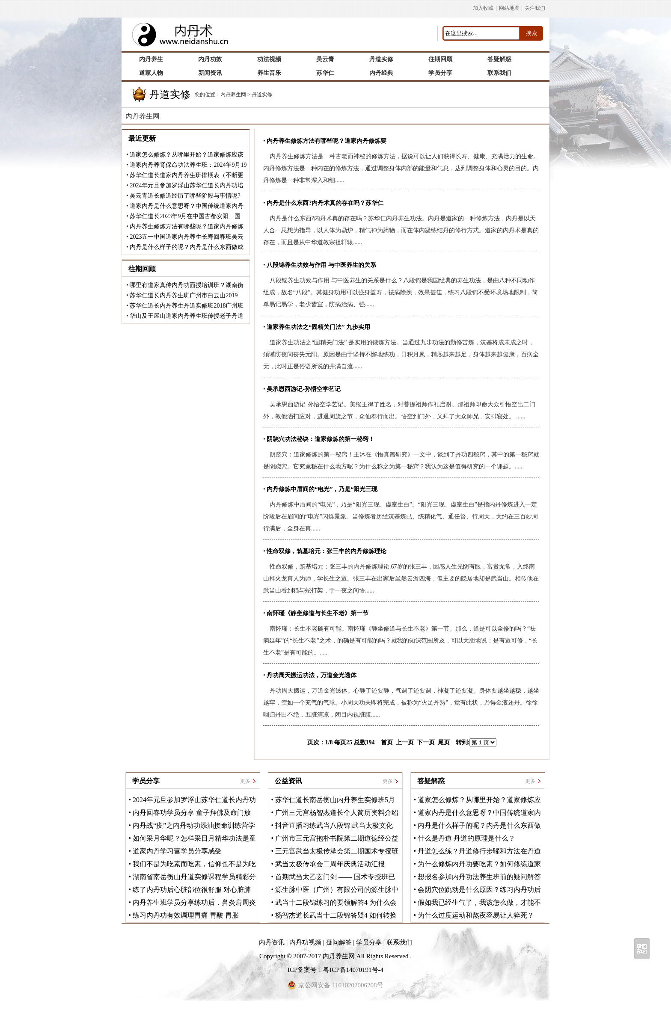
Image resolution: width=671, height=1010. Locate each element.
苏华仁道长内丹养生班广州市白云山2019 (184, 295)
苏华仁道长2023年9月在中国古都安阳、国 (185, 216)
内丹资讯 (272, 942)
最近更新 (142, 138)
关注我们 (535, 8)
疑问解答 (339, 942)
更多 (245, 781)
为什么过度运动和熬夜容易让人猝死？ (476, 915)
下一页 (426, 742)
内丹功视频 (305, 942)
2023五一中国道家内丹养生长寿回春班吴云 (186, 237)
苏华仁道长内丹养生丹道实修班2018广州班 (186, 305)
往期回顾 (142, 268)
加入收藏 (483, 8)
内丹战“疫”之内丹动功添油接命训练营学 (194, 825)
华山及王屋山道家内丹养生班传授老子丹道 (186, 316)
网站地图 (509, 8)
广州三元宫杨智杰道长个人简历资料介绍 (336, 812)
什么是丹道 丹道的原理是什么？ (466, 838)
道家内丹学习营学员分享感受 (177, 851)
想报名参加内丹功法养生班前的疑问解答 (479, 876)
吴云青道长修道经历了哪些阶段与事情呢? (185, 196)
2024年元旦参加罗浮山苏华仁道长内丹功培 (186, 185)
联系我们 (399, 942)
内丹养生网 (233, 95)
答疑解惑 (431, 781)
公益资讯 (288, 781)
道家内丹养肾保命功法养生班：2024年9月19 (188, 165)
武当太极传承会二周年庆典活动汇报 (330, 864)
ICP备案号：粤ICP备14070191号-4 (335, 969)
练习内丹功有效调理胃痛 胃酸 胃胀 (186, 915)
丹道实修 (262, 95)
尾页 (444, 742)
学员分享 (146, 781)
